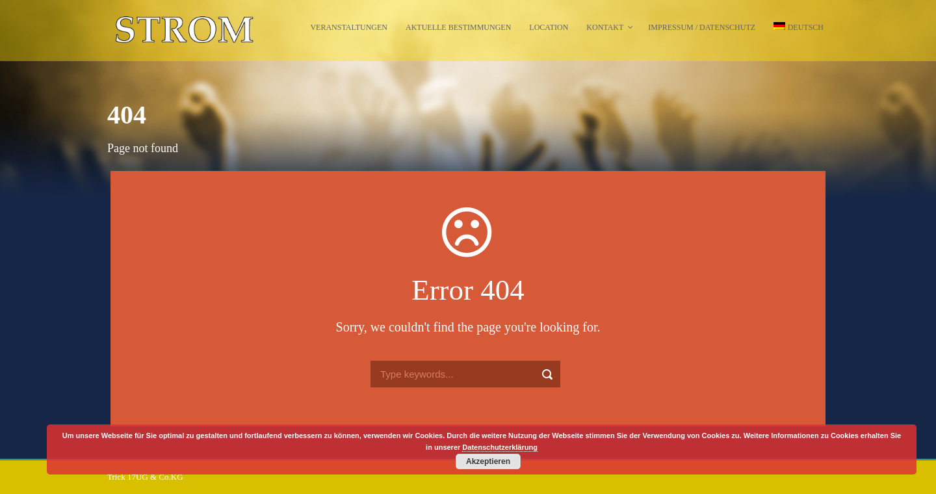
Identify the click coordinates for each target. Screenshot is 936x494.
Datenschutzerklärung (500, 447)
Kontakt (604, 27)
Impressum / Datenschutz (701, 27)
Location (548, 27)
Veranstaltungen (348, 27)
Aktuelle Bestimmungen (458, 27)
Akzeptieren (488, 461)
